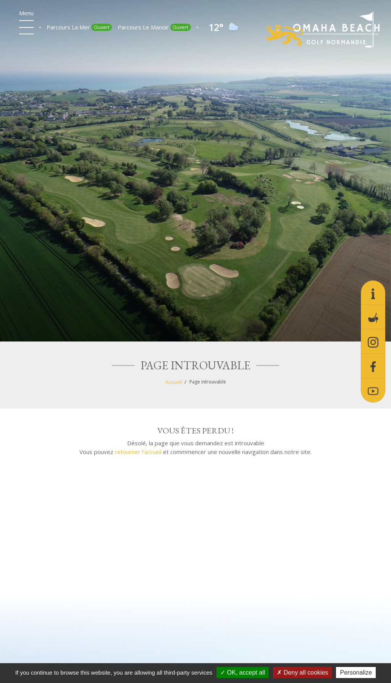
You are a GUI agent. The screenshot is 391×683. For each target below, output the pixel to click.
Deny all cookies (302, 672)
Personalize (356, 672)
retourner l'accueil (138, 452)
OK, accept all (242, 672)
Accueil (173, 382)
